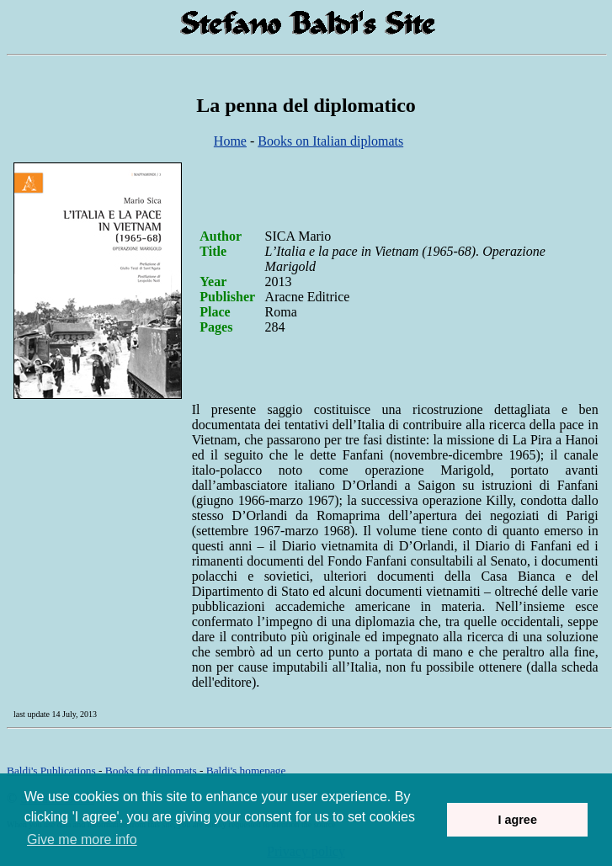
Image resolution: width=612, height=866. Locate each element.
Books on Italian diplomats (330, 141)
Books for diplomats (151, 770)
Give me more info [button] (82, 839)
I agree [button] (517, 819)
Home (230, 141)
